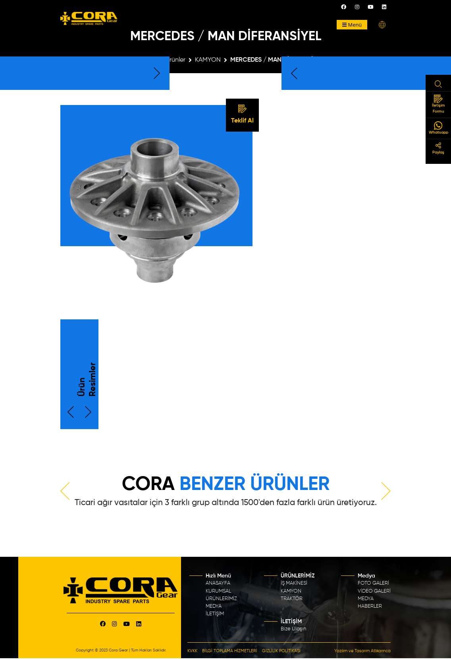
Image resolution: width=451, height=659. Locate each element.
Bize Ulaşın (293, 629)
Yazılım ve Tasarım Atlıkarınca (362, 651)
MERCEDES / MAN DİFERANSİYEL (276, 60)
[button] (382, 24)
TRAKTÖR (292, 598)
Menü (352, 24)
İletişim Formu (438, 104)
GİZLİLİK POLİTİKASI (281, 651)
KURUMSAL (218, 590)
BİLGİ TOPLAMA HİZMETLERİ (229, 651)
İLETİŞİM (215, 613)
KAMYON (208, 60)
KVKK (192, 651)
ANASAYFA (218, 583)
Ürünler (175, 60)
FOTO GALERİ (373, 583)
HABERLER (370, 606)
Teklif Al (242, 114)
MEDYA (214, 606)
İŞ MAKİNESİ (294, 583)
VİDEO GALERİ (374, 590)
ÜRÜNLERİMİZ (221, 598)
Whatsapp (438, 127)
